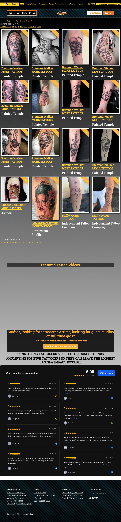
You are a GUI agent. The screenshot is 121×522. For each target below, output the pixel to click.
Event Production (15, 501)
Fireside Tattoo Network (73, 498)
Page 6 (29, 21)
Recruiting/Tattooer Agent (19, 504)
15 (33, 27)
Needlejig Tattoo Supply (73, 495)
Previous (4, 27)
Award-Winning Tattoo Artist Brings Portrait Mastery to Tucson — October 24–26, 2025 (63, 4)
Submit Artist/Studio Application (61, 346)
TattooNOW (40, 493)
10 (22, 27)
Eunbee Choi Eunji (13, 205)
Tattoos (12, 13)
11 (24, 27)
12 (26, 27)
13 (29, 27)
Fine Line (20, 21)
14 (31, 27)
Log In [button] (108, 13)
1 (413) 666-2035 (42, 501)
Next (39, 27)
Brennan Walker (12, 68)
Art (18, 13)
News (24, 13)
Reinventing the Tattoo (72, 493)
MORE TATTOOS (11, 71)
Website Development (17, 498)
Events (32, 13)
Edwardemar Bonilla (45, 223)
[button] (94, 13)
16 (35, 27)
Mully (66, 215)
